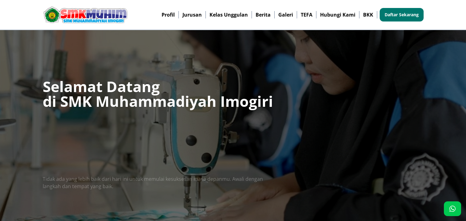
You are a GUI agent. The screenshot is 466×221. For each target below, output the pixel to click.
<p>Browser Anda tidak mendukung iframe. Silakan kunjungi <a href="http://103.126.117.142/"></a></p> (233, 110)
